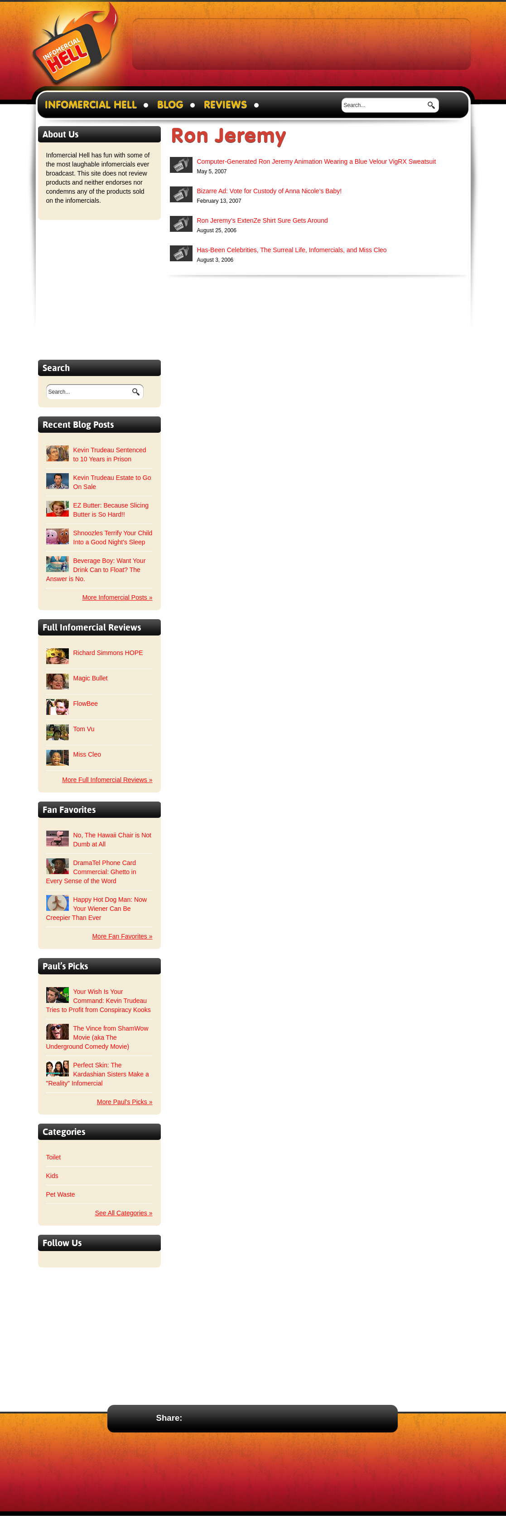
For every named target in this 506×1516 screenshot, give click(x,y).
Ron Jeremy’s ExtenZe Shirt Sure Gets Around (262, 220)
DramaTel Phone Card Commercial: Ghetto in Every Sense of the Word (91, 872)
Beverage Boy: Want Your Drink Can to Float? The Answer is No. (96, 569)
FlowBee (85, 703)
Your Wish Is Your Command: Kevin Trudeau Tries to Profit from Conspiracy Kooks (98, 1000)
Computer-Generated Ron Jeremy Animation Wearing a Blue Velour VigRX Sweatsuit (316, 161)
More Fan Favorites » (122, 936)
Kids (52, 1175)
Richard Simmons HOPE (108, 652)
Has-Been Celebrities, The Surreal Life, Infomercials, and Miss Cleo (292, 250)
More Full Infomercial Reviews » (107, 779)
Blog (170, 105)
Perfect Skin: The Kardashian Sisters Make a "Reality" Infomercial (97, 1074)
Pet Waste (60, 1194)
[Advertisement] (302, 43)
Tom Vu (84, 729)
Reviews (225, 105)
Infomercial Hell (75, 46)
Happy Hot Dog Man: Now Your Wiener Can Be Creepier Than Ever (96, 908)
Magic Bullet (90, 678)
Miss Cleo (87, 754)
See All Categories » (124, 1213)
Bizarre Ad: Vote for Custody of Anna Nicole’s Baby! (269, 191)
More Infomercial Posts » (117, 597)
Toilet (53, 1157)
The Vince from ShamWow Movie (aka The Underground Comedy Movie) (97, 1037)
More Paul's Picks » (125, 1101)
